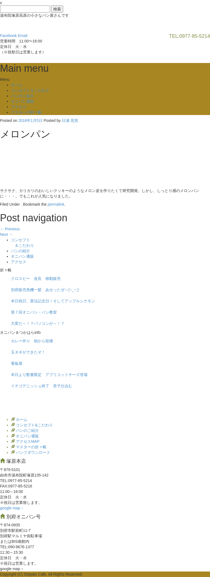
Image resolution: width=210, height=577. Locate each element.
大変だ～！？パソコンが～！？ (38, 323)
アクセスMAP (27, 441)
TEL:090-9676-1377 (17, 547)
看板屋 (16, 363)
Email (22, 35)
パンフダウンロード (32, 452)
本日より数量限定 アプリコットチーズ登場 (49, 374)
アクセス (18, 107)
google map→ (12, 508)
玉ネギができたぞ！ (28, 352)
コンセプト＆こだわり (30, 90)
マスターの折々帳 (26, 112)
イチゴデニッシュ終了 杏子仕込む (41, 386)
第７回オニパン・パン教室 (34, 312)
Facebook (8, 35)
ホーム (16, 85)
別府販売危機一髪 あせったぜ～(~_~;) (44, 290)
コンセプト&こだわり (34, 425)
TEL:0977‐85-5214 (16, 480)
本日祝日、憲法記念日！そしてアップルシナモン (53, 301)
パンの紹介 (20, 251)
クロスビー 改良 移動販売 (36, 278)
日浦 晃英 (70, 120)
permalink (56, 204)
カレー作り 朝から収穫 (32, 341)
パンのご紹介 (22, 96)
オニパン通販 (22, 101)
